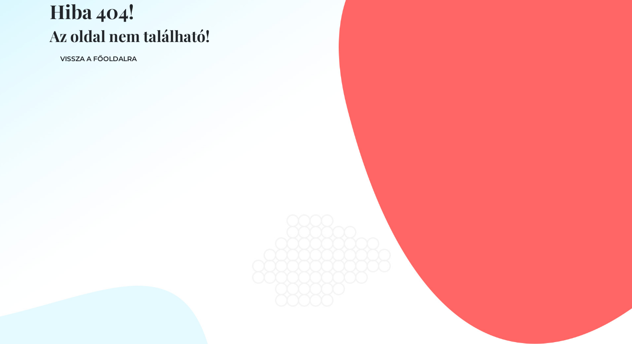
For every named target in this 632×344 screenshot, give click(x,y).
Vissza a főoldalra (98, 58)
